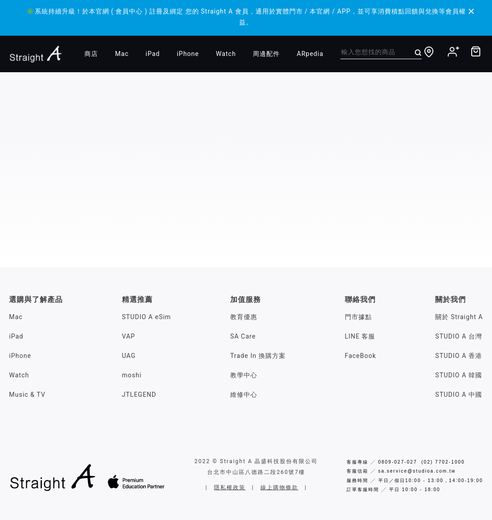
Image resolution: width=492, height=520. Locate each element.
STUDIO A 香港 (458, 355)
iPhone (188, 53)
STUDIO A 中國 (458, 394)
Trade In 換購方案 (258, 355)
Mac (122, 53)
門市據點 (358, 316)
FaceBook (360, 355)
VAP (128, 336)
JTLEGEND (139, 394)
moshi (132, 375)
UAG (129, 355)
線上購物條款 (279, 487)
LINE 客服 (360, 336)
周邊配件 (266, 53)
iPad (153, 53)
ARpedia (310, 53)
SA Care (243, 336)
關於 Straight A (459, 316)
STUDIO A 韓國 (458, 375)
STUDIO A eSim (146, 316)
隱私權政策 (230, 487)
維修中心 (243, 394)
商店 (91, 53)
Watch (226, 53)
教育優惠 (243, 316)
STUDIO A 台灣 (458, 336)
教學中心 (243, 375)
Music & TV (27, 394)
